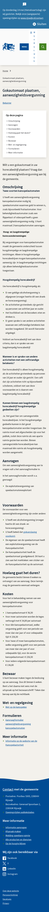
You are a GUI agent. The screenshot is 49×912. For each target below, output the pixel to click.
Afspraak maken (13, 831)
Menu (24, 46)
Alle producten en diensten (18, 839)
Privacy (6, 903)
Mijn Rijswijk (34, 47)
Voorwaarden (14, 128)
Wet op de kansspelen (16, 707)
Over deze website (11, 890)
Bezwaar (12, 140)
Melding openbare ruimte (17, 835)
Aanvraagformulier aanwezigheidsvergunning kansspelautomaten (18, 724)
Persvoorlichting (10, 895)
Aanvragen (13, 125)
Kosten (11, 136)
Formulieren (13, 148)
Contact (8, 789)
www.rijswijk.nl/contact (32, 18)
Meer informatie (15, 152)
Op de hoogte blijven (15, 843)
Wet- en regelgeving (17, 144)
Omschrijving (14, 121)
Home (5, 70)
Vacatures (7, 899)
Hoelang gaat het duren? (19, 132)
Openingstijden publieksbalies (19, 812)
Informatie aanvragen (16, 827)
